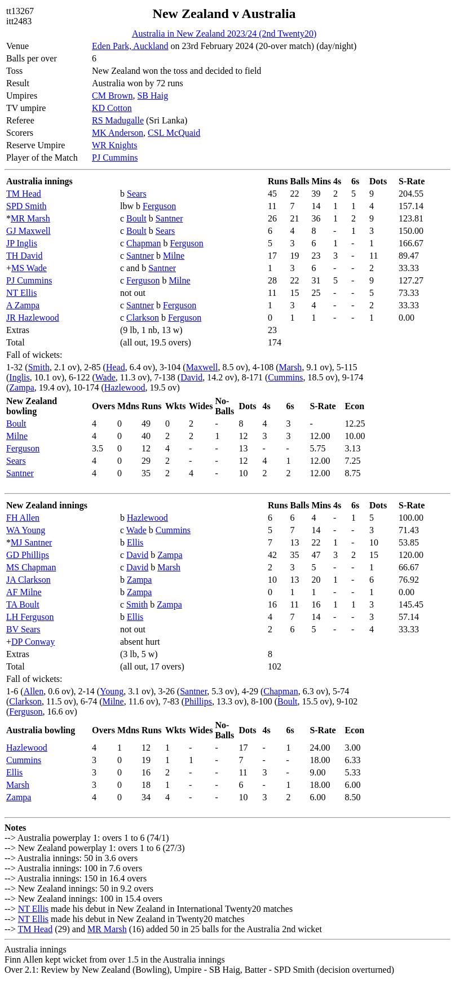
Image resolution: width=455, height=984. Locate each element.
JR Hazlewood (32, 317)
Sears (137, 193)
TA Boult (22, 604)
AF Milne (24, 592)
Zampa (21, 387)
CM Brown (112, 95)
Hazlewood (124, 387)
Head (115, 367)
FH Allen (22, 517)
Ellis (135, 542)
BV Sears (23, 629)
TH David (24, 255)
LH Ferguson (30, 617)
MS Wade (29, 268)
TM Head (23, 193)
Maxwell (202, 367)
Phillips (198, 701)
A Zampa (22, 305)
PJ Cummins (115, 157)
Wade (105, 377)
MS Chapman (31, 567)
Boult (136, 218)
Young (111, 691)
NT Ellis (21, 293)
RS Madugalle (118, 120)
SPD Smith (26, 206)
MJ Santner (31, 542)
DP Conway (33, 641)
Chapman (143, 243)
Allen (34, 691)
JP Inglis (21, 243)
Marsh (290, 367)
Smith (39, 367)
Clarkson (142, 317)
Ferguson (159, 206)
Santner (169, 218)
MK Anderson (117, 133)
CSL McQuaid (174, 133)
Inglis (19, 377)
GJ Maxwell (28, 231)
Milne (173, 255)
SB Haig (152, 95)
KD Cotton (112, 108)
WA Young (25, 530)
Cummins (285, 377)
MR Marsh (30, 218)
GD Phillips (27, 555)
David (191, 377)
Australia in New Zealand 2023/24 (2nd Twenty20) (224, 33)
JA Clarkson (28, 579)
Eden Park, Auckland (130, 46)
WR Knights (114, 145)
